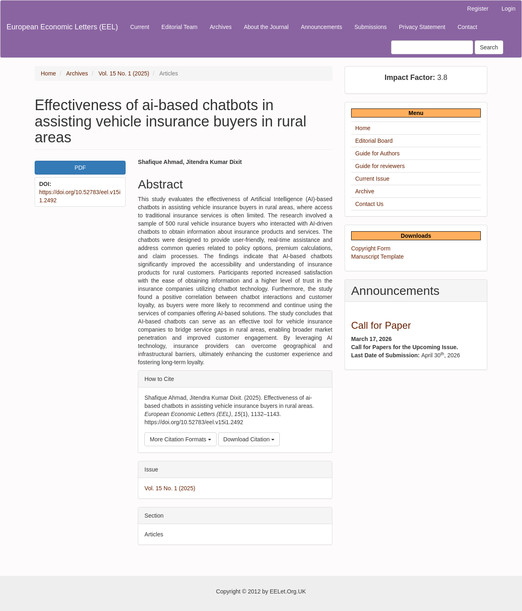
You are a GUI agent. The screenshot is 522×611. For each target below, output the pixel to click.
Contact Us (369, 204)
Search (489, 47)
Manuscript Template (377, 256)
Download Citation (249, 439)
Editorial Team (179, 27)
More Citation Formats (180, 439)
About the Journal (266, 27)
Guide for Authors (377, 153)
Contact (467, 27)
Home (48, 73)
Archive (364, 191)
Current (139, 27)
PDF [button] (80, 167)
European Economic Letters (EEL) (62, 27)
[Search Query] (432, 47)
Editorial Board (374, 140)
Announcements (321, 27)
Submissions (370, 27)
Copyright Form (370, 248)
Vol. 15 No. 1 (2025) (123, 73)
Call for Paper (381, 325)
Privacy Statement (422, 27)
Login (508, 8)
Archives (221, 27)
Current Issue (372, 178)
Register (478, 8)
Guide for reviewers (380, 166)
